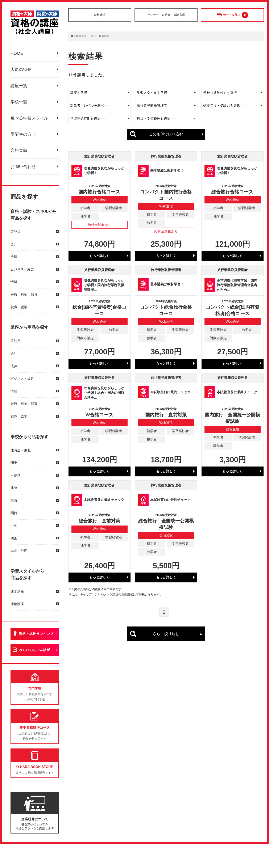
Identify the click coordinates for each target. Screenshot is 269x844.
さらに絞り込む (166, 634)
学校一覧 (19, 102)
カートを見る (232, 15)
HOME (17, 53)
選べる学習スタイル (29, 118)
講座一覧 (19, 85)
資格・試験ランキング (36, 634)
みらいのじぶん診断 (34, 650)
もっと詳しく (99, 256)
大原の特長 (21, 69)
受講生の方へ (23, 134)
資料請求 (99, 15)
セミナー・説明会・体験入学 (166, 15)
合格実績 (19, 150)
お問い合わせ (23, 166)
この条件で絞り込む (166, 134)
